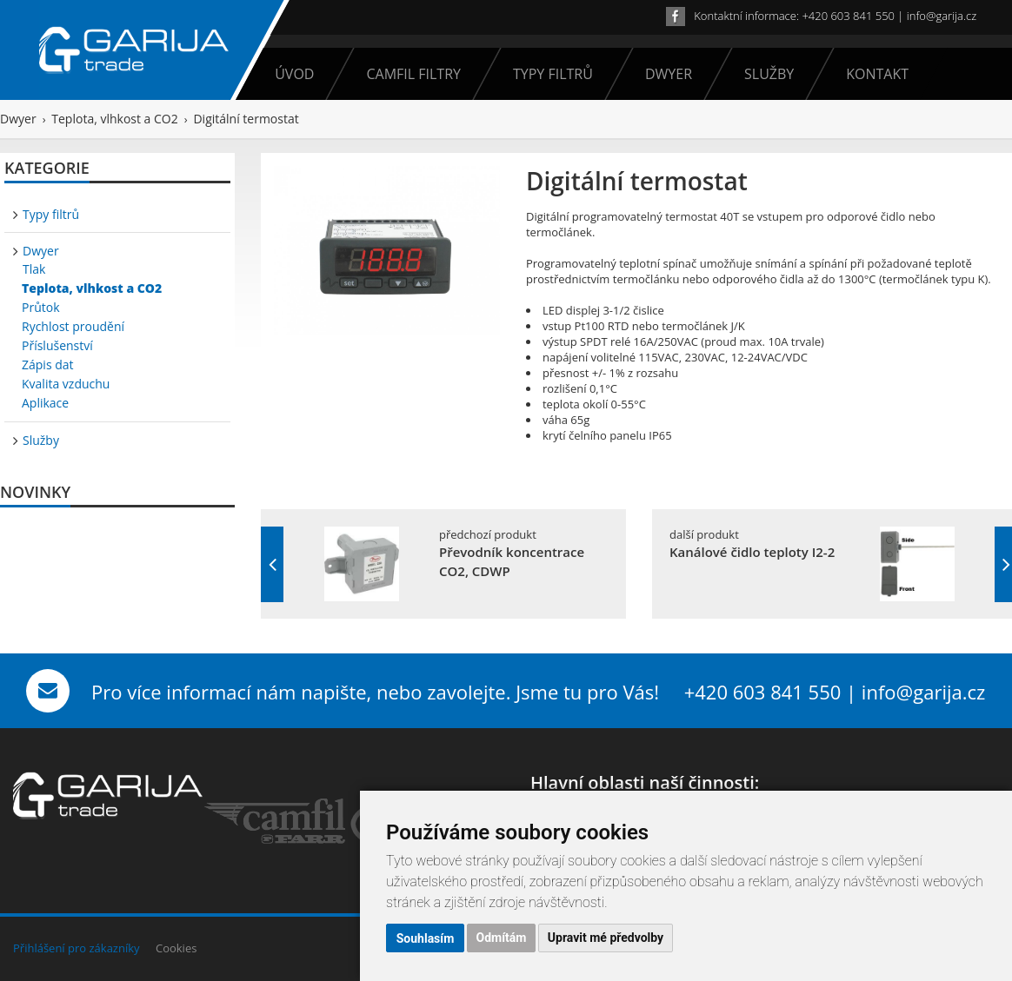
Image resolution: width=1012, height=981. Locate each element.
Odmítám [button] (501, 938)
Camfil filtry (408, 74)
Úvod (294, 73)
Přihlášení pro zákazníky (76, 948)
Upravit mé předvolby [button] (605, 938)
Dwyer (663, 74)
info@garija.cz (941, 15)
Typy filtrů (547, 74)
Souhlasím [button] (425, 938)
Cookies (176, 948)
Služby (763, 74)
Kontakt (872, 74)
